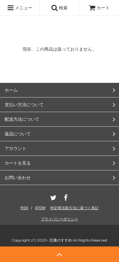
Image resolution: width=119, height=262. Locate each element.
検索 (59, 7)
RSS (24, 208)
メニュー (20, 7)
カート (99, 7)
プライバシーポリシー (59, 219)
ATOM (40, 208)
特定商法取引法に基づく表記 (74, 208)
